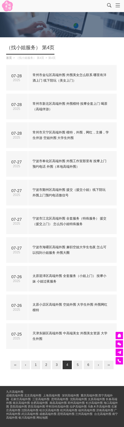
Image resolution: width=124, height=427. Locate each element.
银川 (27, 417)
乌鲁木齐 (99, 406)
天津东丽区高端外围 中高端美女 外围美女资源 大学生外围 (70, 335)
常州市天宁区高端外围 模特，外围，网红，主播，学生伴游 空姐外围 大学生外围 (71, 135)
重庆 (89, 395)
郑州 (76, 402)
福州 (86, 410)
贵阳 (18, 406)
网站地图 (42, 417)
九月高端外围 (14, 391)
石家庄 (21, 399)
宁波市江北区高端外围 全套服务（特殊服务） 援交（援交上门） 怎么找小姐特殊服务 (69, 221)
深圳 (70, 395)
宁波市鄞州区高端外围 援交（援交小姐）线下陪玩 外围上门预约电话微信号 (69, 192)
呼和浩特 (57, 406)
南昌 (58, 402)
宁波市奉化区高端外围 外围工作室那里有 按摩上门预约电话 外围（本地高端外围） (69, 163)
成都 (47, 414)
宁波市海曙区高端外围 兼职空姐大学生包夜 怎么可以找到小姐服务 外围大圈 (69, 249)
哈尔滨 (49, 410)
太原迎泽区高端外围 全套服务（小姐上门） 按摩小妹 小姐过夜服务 (69, 278)
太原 (96, 399)
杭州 (68, 410)
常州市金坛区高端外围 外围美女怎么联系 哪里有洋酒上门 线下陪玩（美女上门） (69, 77)
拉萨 (78, 406)
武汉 (29, 414)
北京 (32, 395)
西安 (36, 406)
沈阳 (78, 399)
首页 (9, 57)
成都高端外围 (14, 395)
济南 (104, 410)
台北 (102, 414)
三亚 (41, 399)
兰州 (83, 414)
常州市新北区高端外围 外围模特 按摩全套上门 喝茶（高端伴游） (70, 106)
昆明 (59, 399)
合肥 (39, 402)
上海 (51, 395)
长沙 (94, 402)
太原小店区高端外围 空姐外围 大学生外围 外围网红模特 (70, 307)
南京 (21, 402)
